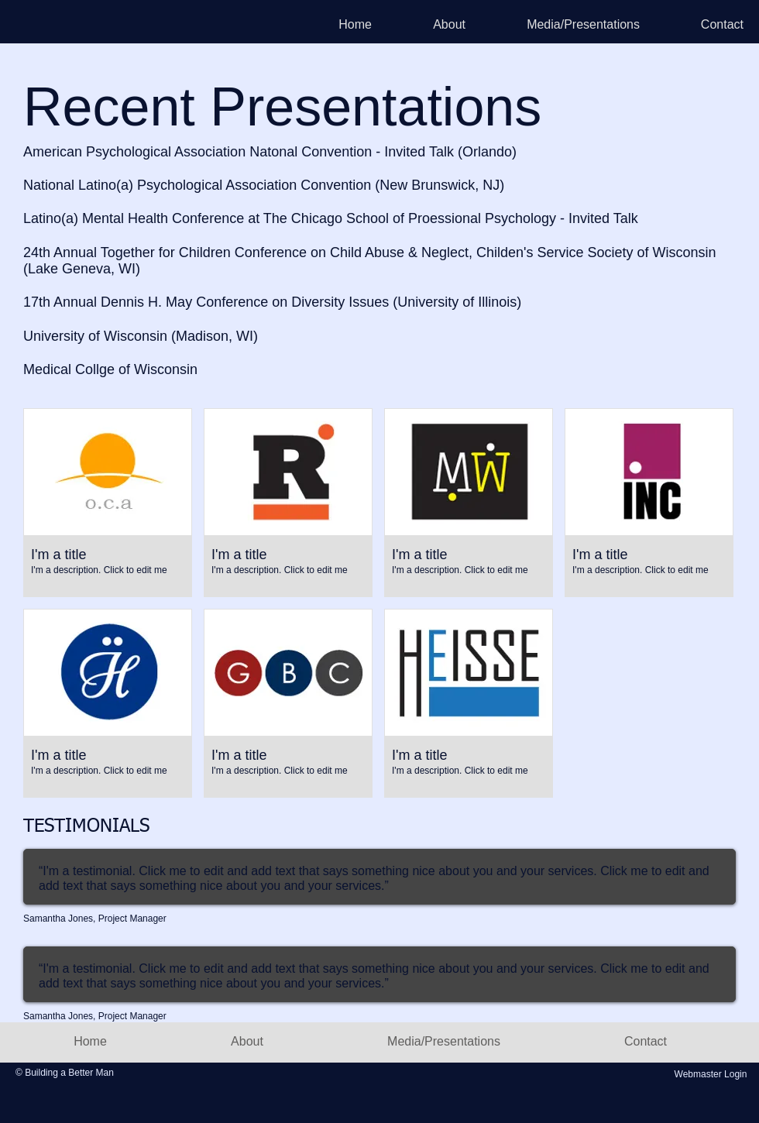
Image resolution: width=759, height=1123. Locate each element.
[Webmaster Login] (710, 1075)
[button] (107, 502)
